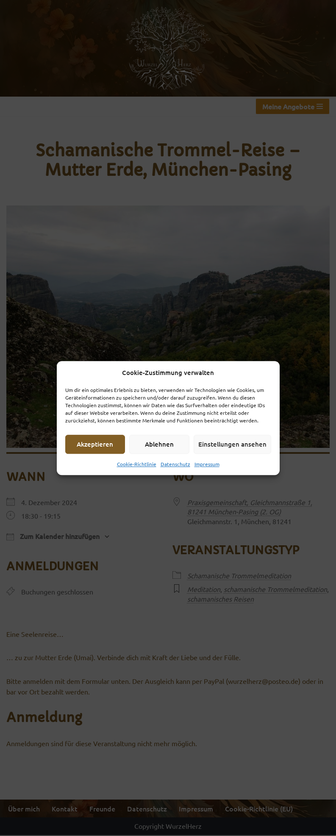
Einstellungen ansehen (232, 444)
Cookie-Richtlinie (136, 464)
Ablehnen (159, 444)
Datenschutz (175, 464)
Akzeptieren (95, 444)
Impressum (206, 464)
